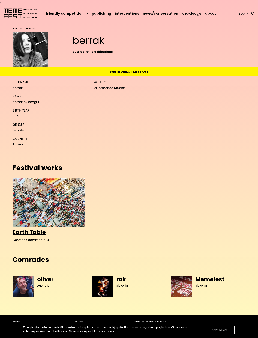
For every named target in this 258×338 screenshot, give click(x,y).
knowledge (192, 13)
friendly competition (67, 13)
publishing (101, 13)
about (210, 13)
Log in (243, 14)
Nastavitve (107, 331)
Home (16, 28)
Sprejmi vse (219, 330)
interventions (127, 13)
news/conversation (160, 13)
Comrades (29, 28)
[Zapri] (249, 329)
